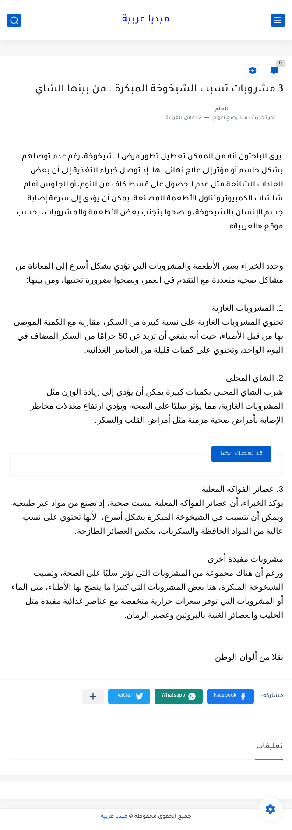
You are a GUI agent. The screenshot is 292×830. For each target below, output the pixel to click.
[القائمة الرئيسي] (278, 20)
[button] (230, 696)
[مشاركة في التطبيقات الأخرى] (93, 696)
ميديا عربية (146, 20)
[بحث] (14, 20)
